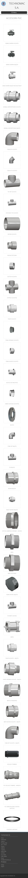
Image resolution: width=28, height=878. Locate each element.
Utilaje (2, 864)
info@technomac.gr (6, 859)
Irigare (2, 866)
